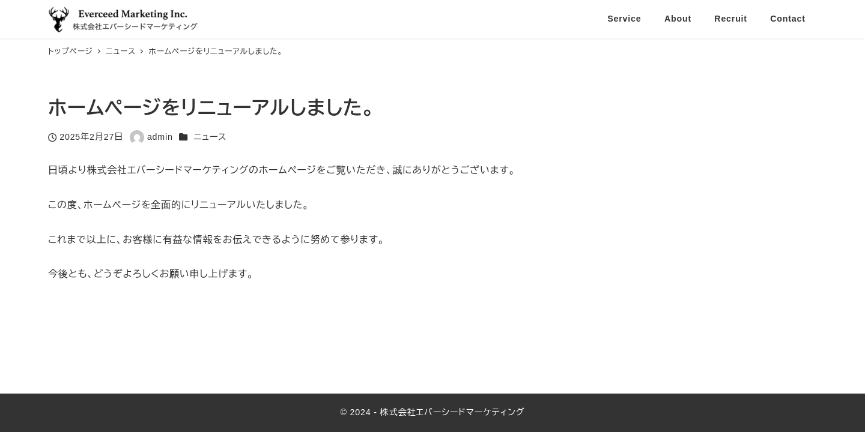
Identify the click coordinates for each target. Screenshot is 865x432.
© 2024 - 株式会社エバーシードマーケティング (433, 412)
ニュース (209, 137)
